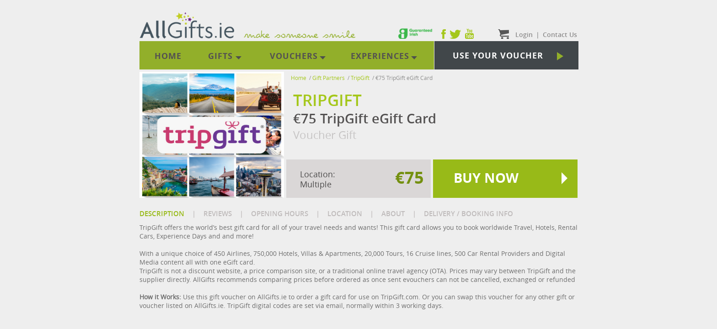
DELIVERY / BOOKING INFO (468, 213)
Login (524, 34)
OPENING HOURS (279, 213)
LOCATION (344, 213)
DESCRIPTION (161, 213)
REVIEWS (217, 213)
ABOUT (393, 213)
